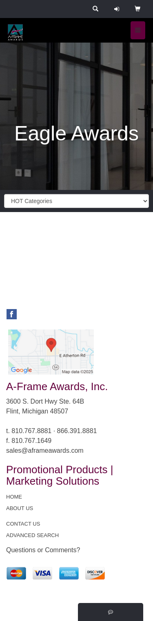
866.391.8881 (77, 430)
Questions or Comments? (43, 549)
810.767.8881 (31, 430)
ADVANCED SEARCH (32, 535)
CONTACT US (23, 524)
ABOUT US (19, 508)
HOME (14, 497)
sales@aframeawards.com (45, 450)
